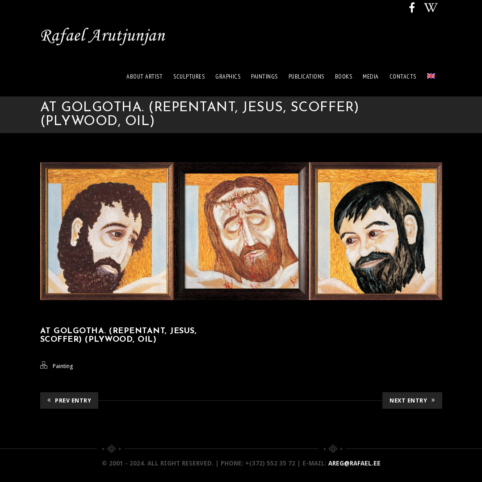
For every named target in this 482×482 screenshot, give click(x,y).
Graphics (227, 76)
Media (371, 76)
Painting (63, 366)
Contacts (403, 76)
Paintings (264, 76)
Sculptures (189, 76)
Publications (306, 76)
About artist (144, 76)
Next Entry (412, 400)
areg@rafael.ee (354, 463)
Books (343, 76)
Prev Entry (69, 400)
